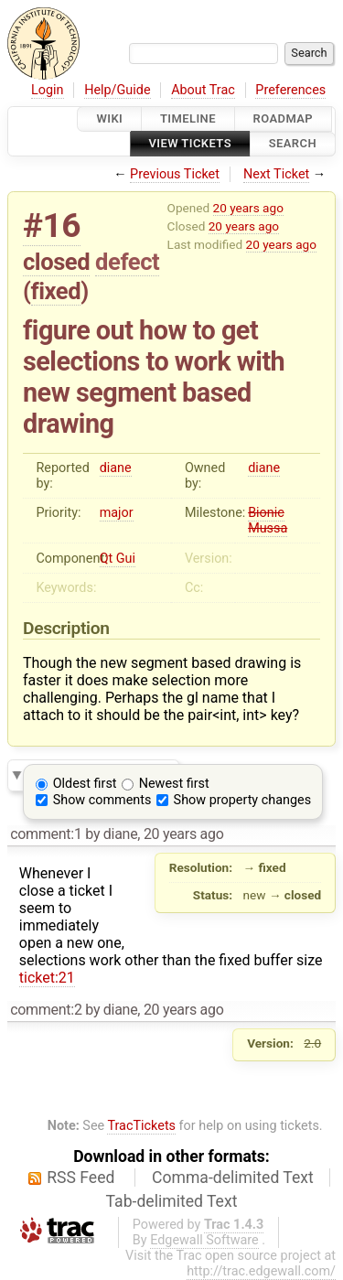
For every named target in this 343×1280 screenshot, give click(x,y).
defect (127, 261)
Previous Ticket (175, 174)
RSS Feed (80, 1177)
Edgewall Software (204, 1240)
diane (116, 468)
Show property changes (242, 800)
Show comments (102, 800)
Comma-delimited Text (233, 1177)
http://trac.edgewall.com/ (261, 1271)
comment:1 (45, 834)
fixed (56, 291)
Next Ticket (276, 174)
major (117, 513)
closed (56, 261)
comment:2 (45, 1009)
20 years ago (248, 207)
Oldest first (85, 783)
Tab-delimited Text (172, 1201)
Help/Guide (117, 90)
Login (47, 90)
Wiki (109, 118)
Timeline (188, 118)
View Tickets (190, 144)
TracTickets (141, 1126)
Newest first (174, 783)
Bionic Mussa (267, 520)
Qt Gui (117, 558)
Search (292, 144)
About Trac (203, 90)
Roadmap (283, 118)
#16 (51, 225)
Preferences (290, 90)
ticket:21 (47, 977)
